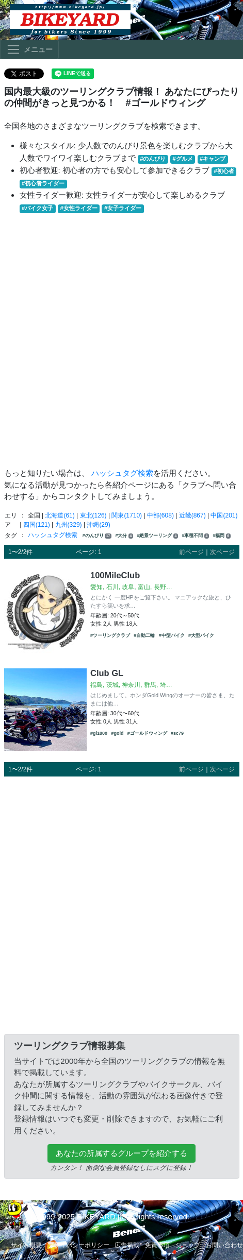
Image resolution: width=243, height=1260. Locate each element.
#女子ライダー (122, 208)
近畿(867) (192, 515)
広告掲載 (127, 1245)
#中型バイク (172, 635)
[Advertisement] (119, 340)
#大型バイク (201, 635)
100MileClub (115, 575)
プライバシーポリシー (78, 1245)
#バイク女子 (37, 208)
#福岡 (222, 536)
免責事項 (157, 1245)
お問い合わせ (224, 1245)
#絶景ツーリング (157, 536)
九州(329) (68, 524)
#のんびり (153, 159)
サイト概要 (26, 1245)
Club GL (106, 673)
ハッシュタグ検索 (122, 473)
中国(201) (223, 515)
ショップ (187, 1245)
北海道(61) (59, 515)
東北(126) (93, 515)
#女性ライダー (78, 208)
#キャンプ (212, 159)
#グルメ (183, 159)
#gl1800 (98, 733)
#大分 (124, 536)
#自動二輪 (144, 635)
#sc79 (177, 733)
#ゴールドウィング (147, 733)
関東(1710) (126, 515)
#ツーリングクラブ (110, 635)
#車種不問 (195, 536)
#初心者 (224, 171)
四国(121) (36, 524)
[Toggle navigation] (29, 49)
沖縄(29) (98, 524)
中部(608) (160, 515)
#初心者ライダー (43, 183)
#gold (117, 733)
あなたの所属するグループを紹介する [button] (121, 1153)
